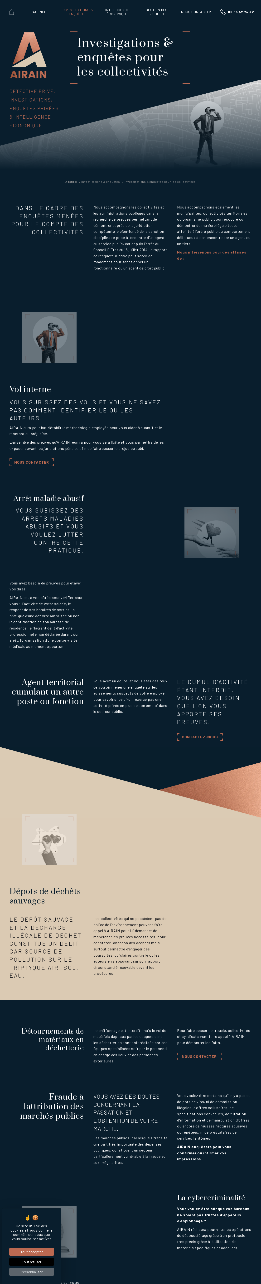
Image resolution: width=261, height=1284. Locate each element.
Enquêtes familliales (55, 1139)
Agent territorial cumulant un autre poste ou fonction (75, 1207)
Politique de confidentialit (145, 1273)
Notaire (45, 1257)
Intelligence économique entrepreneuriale (139, 1135)
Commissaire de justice (58, 1251)
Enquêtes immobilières (57, 1145)
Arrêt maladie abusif (56, 1199)
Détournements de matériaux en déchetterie (75, 1221)
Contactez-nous (200, 567)
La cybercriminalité (54, 1233)
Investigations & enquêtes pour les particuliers (74, 1133)
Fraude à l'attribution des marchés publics (73, 1227)
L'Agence (19, 1125)
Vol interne (48, 1193)
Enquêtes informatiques (58, 1175)
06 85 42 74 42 (241, 12)
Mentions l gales (109, 1273)
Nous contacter (115, 377)
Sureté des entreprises (193, 1140)
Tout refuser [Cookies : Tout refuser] (31, 1261)
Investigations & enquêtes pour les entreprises (74, 1158)
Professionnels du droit (54, 1240)
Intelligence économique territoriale (139, 1146)
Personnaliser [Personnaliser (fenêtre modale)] (32, 1271)
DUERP (189, 1149)
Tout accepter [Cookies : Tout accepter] (31, 1251)
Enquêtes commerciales (58, 1164)
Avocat (45, 1245)
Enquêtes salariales (55, 1169)
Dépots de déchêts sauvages (62, 1215)
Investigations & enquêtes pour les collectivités (64, 1184)
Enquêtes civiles (52, 1151)
